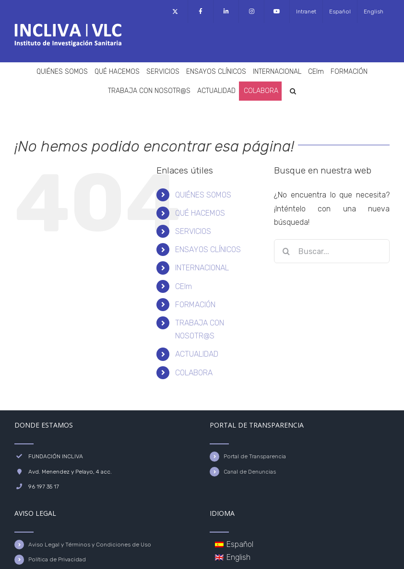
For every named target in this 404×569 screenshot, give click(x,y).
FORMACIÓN (195, 304)
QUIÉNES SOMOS (203, 194)
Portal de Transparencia (255, 456)
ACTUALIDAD (196, 354)
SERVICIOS (193, 231)
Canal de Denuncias (250, 471)
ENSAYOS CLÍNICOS (208, 249)
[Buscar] (286, 251)
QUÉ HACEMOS (200, 213)
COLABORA (194, 372)
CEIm (183, 286)
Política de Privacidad (57, 559)
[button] (292, 91)
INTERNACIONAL (202, 267)
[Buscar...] (332, 251)
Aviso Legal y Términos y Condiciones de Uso (89, 544)
